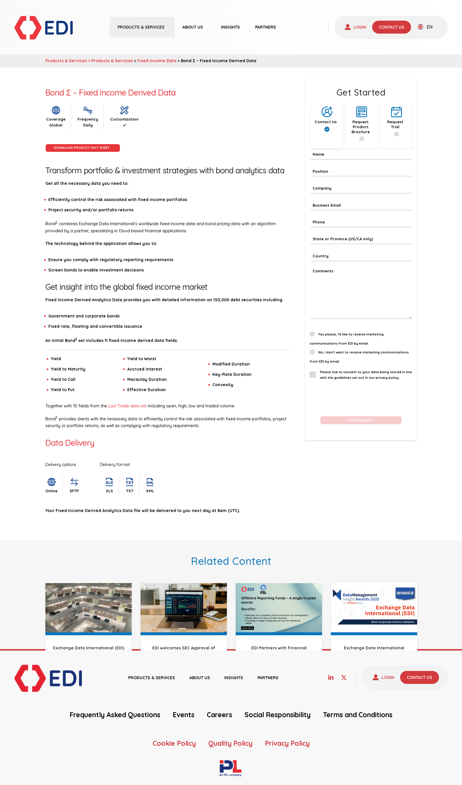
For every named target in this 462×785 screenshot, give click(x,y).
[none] (425, 27)
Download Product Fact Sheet (82, 148)
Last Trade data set (127, 406)
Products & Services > (68, 60)
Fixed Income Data (156, 60)
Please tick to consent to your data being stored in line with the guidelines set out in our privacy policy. (366, 375)
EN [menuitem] (430, 26)
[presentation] (354, 396)
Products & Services (112, 60)
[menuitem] (425, 27)
